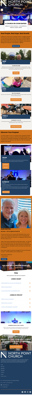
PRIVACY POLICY (3, 376)
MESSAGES (3, 371)
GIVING (2, 374)
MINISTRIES (3, 369)
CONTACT (2, 373)
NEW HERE (2, 367)
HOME (2, 365)
